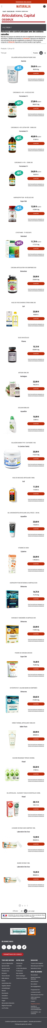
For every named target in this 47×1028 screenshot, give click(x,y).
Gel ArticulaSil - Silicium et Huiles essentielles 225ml (23, 793)
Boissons (4, 973)
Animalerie (5, 995)
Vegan (3, 1000)
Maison (4, 990)
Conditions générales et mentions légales (16, 1021)
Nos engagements (36, 986)
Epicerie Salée (5, 966)
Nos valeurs (34, 984)
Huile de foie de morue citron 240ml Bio (23, 302)
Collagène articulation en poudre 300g (23, 57)
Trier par (3, 53)
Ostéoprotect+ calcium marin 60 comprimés (23, 688)
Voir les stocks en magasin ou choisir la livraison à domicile (36, 79)
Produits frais (5, 971)
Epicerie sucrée (6, 968)
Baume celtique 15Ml (23, 863)
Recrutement (34, 975)
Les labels (19, 966)
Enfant (3, 980)
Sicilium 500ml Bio (23, 408)
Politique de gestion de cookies (23, 1024)
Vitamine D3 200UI (23, 548)
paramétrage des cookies (13, 954)
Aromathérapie (6, 988)
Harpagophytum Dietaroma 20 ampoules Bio (23, 583)
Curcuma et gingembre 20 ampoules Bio (23, 618)
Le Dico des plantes (21, 968)
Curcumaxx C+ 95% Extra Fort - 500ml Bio (23, 127)
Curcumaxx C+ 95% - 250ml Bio (23, 162)
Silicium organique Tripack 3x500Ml (23, 758)
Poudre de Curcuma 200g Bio (23, 653)
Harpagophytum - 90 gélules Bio (24, 197)
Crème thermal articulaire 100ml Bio (23, 723)
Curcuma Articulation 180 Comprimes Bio (23, 267)
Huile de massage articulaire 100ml (23, 478)
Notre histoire (34, 981)
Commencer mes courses (23, 2)
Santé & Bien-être (10, 11)
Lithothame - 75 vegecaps (23, 232)
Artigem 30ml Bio (23, 372)
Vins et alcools (6, 976)
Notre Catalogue (20, 976)
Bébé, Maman (5, 978)
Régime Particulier (7, 1005)
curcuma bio (26, 38)
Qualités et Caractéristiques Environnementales (36, 1008)
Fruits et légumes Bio (7, 963)
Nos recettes (19, 973)
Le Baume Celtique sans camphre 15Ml (23, 828)
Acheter (36, 73)
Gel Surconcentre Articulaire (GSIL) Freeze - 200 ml (23, 513)
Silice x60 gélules (23, 337)
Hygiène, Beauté (6, 985)
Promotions (5, 998)
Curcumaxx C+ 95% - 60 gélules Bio (23, 92)
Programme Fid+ (35, 989)
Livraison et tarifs (35, 992)
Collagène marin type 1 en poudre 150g (23, 443)
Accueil (4, 11)
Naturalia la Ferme (36, 968)
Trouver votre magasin (37, 963)
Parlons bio (19, 963)
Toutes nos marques (21, 978)
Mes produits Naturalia (8, 1003)
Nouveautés (5, 993)
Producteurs (19, 971)
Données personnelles (35, 1021)
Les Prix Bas (5, 1008)
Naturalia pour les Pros (37, 966)
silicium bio (11, 42)
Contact (33, 1001)
